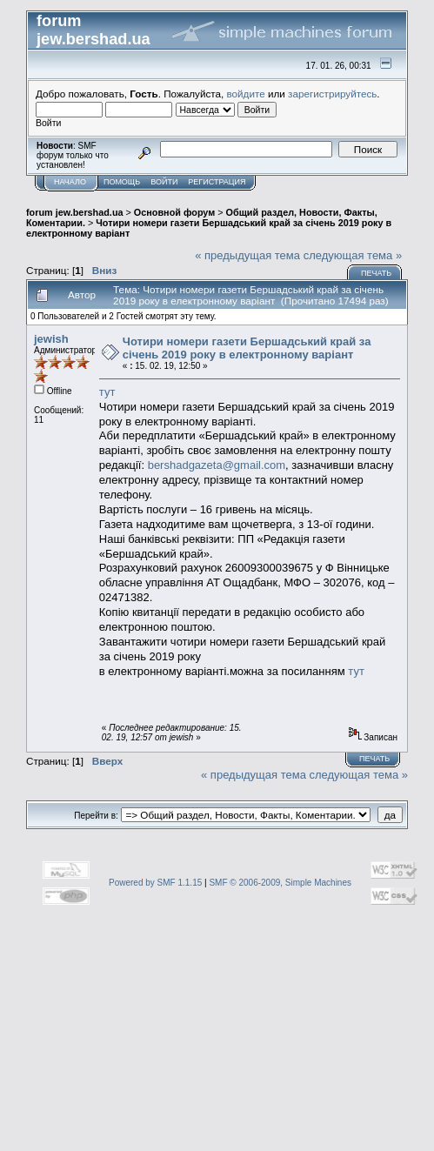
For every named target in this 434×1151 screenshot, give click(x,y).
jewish (51, 338)
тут (107, 391)
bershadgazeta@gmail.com (216, 465)
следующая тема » (353, 255)
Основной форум (174, 212)
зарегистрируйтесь (332, 93)
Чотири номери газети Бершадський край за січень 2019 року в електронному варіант (247, 348)
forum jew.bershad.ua (75, 212)
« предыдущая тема (247, 255)
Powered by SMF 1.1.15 (155, 882)
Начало (70, 181)
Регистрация (216, 181)
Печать (376, 273)
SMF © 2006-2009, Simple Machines (280, 882)
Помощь (121, 181)
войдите (246, 93)
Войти (163, 181)
